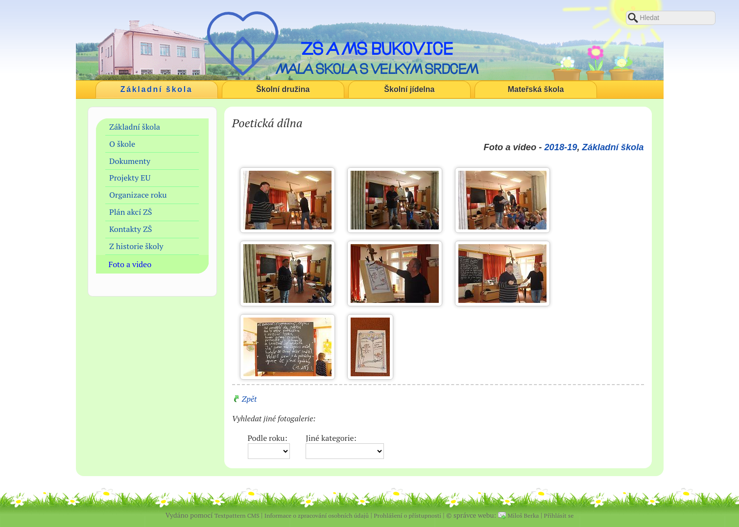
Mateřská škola (536, 89)
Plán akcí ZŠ (130, 211)
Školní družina (283, 89)
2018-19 (560, 147)
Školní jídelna (409, 89)
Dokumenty (129, 161)
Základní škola (156, 89)
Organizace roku (138, 194)
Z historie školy (136, 246)
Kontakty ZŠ (130, 229)
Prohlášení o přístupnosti (407, 515)
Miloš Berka (523, 515)
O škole (122, 143)
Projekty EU (129, 177)
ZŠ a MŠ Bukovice (377, 48)
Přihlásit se (559, 515)
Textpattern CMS (237, 515)
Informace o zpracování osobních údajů (316, 515)
